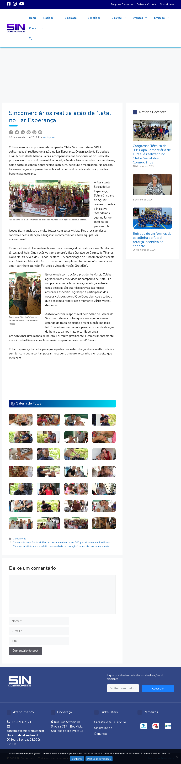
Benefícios (98, 18)
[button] (30, 38)
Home (32, 18)
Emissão (163, 18)
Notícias (52, 18)
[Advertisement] (90, 73)
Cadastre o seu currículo (110, 722)
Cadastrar (158, 689)
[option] (143, 726)
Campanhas (19, 538)
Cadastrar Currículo (147, 4)
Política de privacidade (99, 759)
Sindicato (74, 18)
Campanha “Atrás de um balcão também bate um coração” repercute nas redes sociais (61, 546)
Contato (38, 28)
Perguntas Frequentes (122, 4)
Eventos (142, 18)
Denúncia (100, 734)
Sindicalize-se (167, 4)
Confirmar (77, 759)
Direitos (120, 18)
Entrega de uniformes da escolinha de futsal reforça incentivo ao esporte (152, 239)
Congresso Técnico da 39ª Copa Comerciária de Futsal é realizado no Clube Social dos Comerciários (152, 154)
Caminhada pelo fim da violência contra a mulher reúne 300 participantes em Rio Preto (61, 542)
